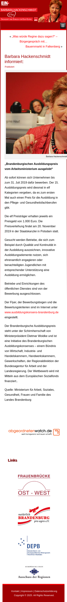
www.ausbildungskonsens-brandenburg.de (32, 312)
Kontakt (15, 591)
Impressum (27, 591)
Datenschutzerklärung (45, 591)
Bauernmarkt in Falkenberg (43, 46)
